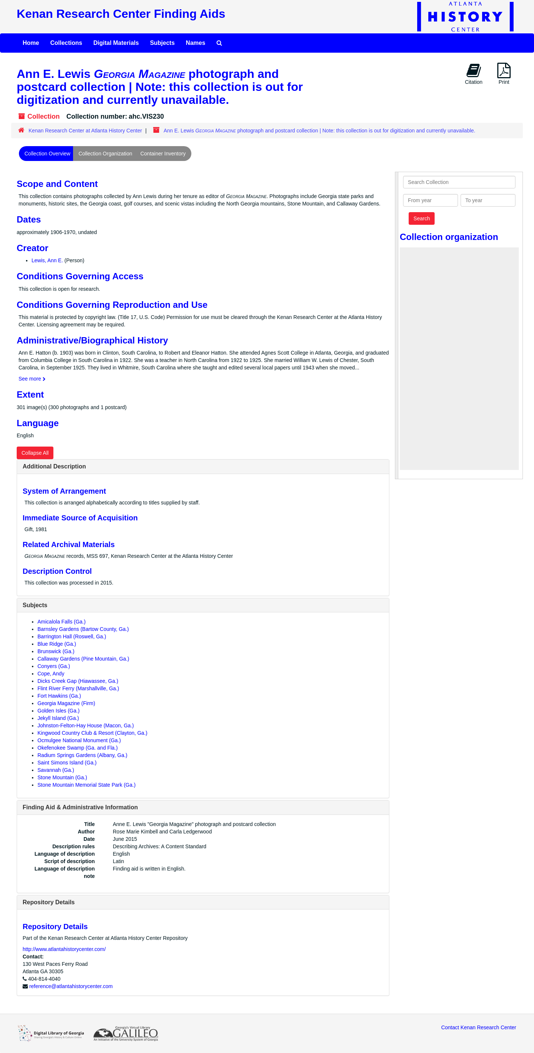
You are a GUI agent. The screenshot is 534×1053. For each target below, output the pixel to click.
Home (31, 43)
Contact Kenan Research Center (478, 1027)
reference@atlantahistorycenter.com (71, 986)
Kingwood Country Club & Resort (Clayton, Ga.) (92, 733)
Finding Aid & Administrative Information (80, 807)
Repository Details (49, 902)
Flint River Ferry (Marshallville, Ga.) (78, 688)
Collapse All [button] (35, 453)
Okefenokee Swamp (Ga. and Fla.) (77, 748)
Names (195, 43)
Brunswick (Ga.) (56, 651)
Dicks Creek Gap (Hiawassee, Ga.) (77, 681)
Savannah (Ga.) (55, 770)
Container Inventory (162, 154)
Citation (473, 74)
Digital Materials (116, 43)
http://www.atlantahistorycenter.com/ (64, 949)
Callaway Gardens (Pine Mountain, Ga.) (83, 659)
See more (32, 379)
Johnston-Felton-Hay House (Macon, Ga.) (85, 725)
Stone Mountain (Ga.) (62, 777)
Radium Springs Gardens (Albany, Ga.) (82, 755)
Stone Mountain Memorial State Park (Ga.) (86, 785)
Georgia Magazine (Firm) (66, 703)
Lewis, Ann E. (47, 260)
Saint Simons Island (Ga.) (67, 763)
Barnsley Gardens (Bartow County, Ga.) (83, 629)
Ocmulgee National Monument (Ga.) (79, 740)
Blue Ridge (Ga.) (56, 644)
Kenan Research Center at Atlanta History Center (85, 131)
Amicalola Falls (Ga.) (61, 622)
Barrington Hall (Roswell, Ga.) (71, 636)
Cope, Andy (50, 674)
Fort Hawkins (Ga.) (59, 696)
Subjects (162, 43)
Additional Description (54, 466)
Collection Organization (105, 154)
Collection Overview (47, 154)
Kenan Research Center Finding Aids (121, 13)
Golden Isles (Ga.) (58, 711)
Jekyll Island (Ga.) (58, 718)
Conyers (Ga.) (53, 666)
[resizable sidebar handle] (396, 325)
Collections (66, 43)
